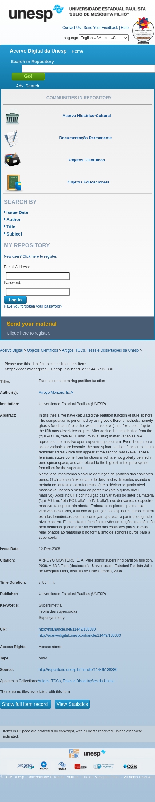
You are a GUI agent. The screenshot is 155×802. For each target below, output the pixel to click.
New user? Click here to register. (30, 256)
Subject (14, 234)
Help (125, 28)
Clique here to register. (28, 333)
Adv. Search (27, 85)
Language (95, 38)
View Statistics (72, 704)
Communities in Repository (79, 97)
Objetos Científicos (42, 350)
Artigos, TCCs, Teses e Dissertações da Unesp (100, 350)
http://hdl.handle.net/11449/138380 (67, 629)
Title (10, 226)
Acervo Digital (11, 350)
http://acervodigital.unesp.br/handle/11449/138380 (80, 635)
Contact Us (71, 28)
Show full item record (25, 704)
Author (13, 219)
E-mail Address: (17, 267)
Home (77, 51)
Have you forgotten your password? (33, 306)
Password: (12, 282)
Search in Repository (32, 61)
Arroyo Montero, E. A (56, 392)
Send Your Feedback (101, 28)
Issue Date (17, 212)
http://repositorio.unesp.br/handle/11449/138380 (78, 669)
